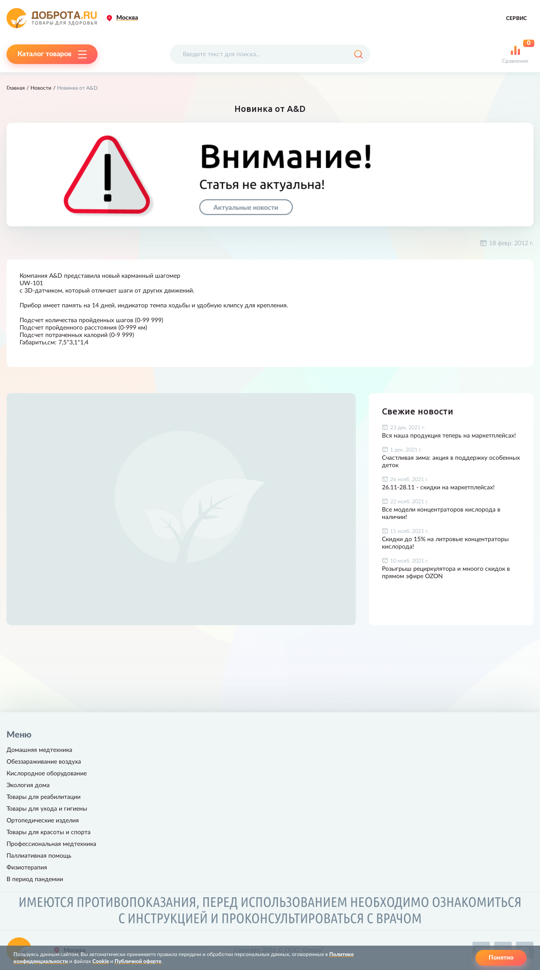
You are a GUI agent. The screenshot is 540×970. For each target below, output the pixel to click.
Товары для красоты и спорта (49, 832)
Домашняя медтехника (39, 750)
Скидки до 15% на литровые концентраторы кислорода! (445, 543)
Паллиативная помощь (39, 856)
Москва (127, 18)
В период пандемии (35, 879)
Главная (16, 88)
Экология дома (28, 785)
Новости (40, 88)
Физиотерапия (27, 868)
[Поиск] (358, 54)
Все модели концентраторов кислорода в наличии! (441, 513)
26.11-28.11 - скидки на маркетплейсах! (438, 488)
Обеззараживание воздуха (44, 762)
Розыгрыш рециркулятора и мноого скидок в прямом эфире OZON (446, 572)
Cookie (100, 961)
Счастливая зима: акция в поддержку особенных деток (451, 461)
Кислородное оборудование (47, 774)
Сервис (516, 18)
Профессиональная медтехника (51, 844)
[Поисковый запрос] (270, 54)
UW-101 (31, 283)
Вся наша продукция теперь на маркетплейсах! (449, 436)
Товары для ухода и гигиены (47, 809)
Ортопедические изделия (43, 821)
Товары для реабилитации (44, 797)
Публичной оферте (138, 961)
